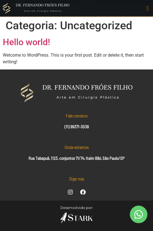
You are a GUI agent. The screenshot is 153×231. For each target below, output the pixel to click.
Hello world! (26, 42)
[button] (147, 8)
